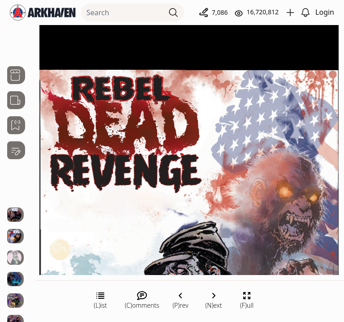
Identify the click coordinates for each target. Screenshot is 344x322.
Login (324, 12)
